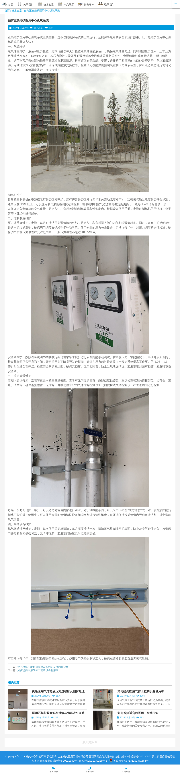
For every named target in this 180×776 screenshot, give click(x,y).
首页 (7, 10)
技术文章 (17, 10)
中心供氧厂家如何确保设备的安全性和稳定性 (43, 667)
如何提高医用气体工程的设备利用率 (37, 670)
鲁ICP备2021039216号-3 (92, 760)
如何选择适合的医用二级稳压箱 (138, 713)
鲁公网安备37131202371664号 (128, 760)
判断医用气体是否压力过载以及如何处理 (58, 691)
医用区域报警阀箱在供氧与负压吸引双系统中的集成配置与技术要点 (58, 714)
